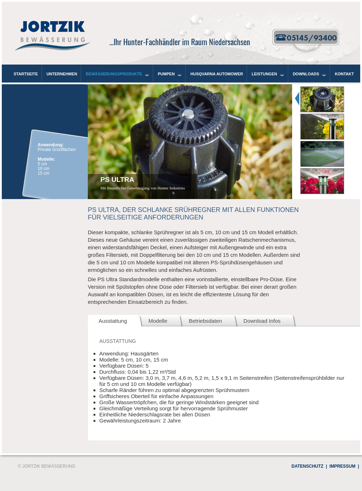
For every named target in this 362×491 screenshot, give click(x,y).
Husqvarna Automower (216, 74)
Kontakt (344, 74)
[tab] (326, 98)
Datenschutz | (308, 466)
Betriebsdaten (205, 321)
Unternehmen (62, 74)
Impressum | (343, 466)
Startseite (26, 74)
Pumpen (166, 74)
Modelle (157, 321)
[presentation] (328, 98)
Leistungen (264, 74)
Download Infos (261, 321)
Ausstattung (113, 321)
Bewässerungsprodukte (114, 74)
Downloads (306, 74)
